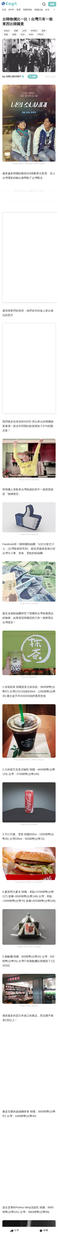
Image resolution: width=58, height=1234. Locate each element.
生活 (47, 9)
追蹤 (33, 77)
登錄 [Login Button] (52, 4)
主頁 (4, 9)
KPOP (11, 9)
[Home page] (9, 4)
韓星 (19, 9)
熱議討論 (38, 9)
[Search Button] (54, 10)
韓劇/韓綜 (27, 9)
